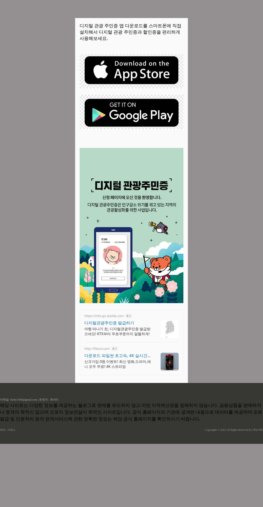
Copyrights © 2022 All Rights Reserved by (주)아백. (234, 493)
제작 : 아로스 (8, 493)
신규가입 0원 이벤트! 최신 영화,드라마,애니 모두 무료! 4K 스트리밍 (117, 427)
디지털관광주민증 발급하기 (109, 386)
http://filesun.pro (97, 412)
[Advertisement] (131, 173)
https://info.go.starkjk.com (104, 379)
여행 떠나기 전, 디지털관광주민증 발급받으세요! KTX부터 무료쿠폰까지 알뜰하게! (117, 394)
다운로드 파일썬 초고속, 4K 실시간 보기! (115, 418)
